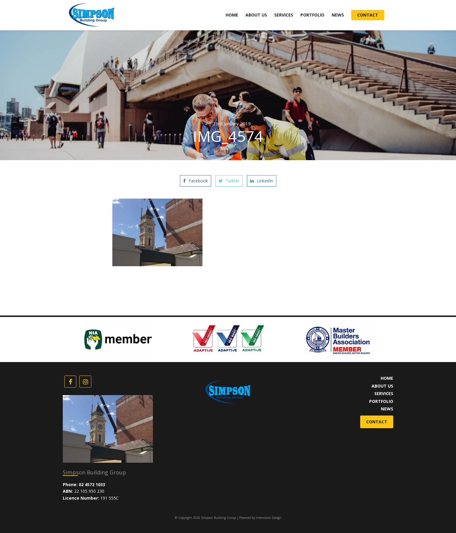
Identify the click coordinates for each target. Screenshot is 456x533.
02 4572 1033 (92, 484)
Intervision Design (268, 518)
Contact (367, 15)
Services (283, 15)
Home (232, 15)
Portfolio (312, 15)
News (338, 15)
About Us (256, 15)
